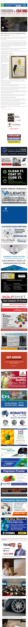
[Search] (26, 1)
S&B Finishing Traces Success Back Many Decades (13, 33)
